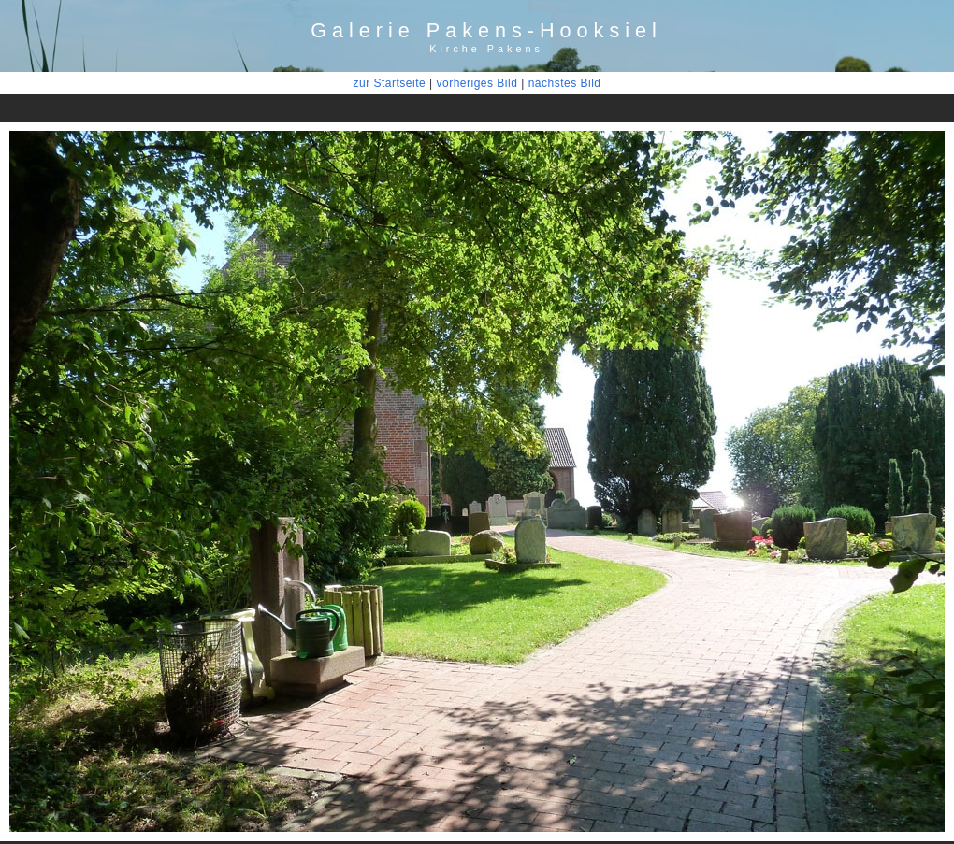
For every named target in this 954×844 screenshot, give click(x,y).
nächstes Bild (564, 83)
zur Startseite (389, 83)
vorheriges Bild (476, 83)
